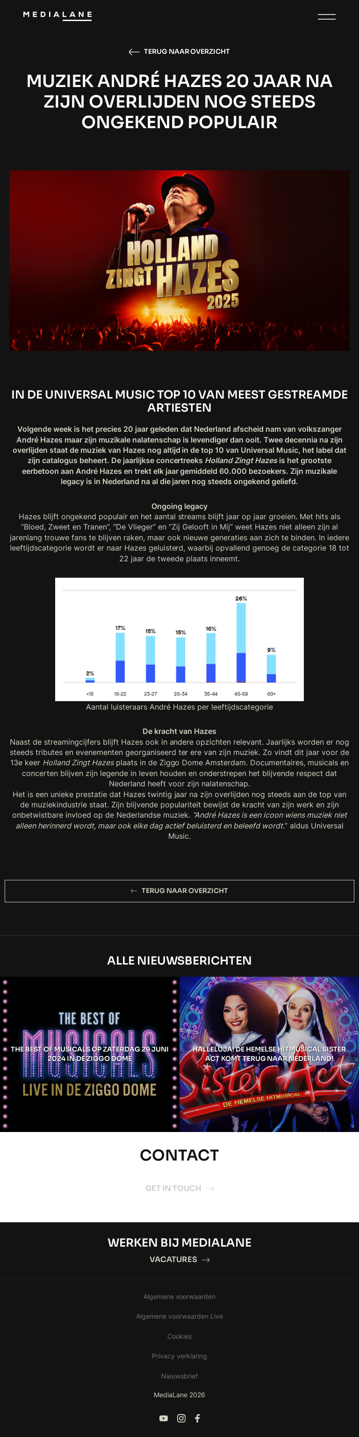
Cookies (179, 1336)
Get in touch (179, 1188)
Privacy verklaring (179, 1356)
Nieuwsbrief (179, 1376)
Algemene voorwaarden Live (179, 1316)
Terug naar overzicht (179, 52)
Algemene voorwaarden (180, 1296)
